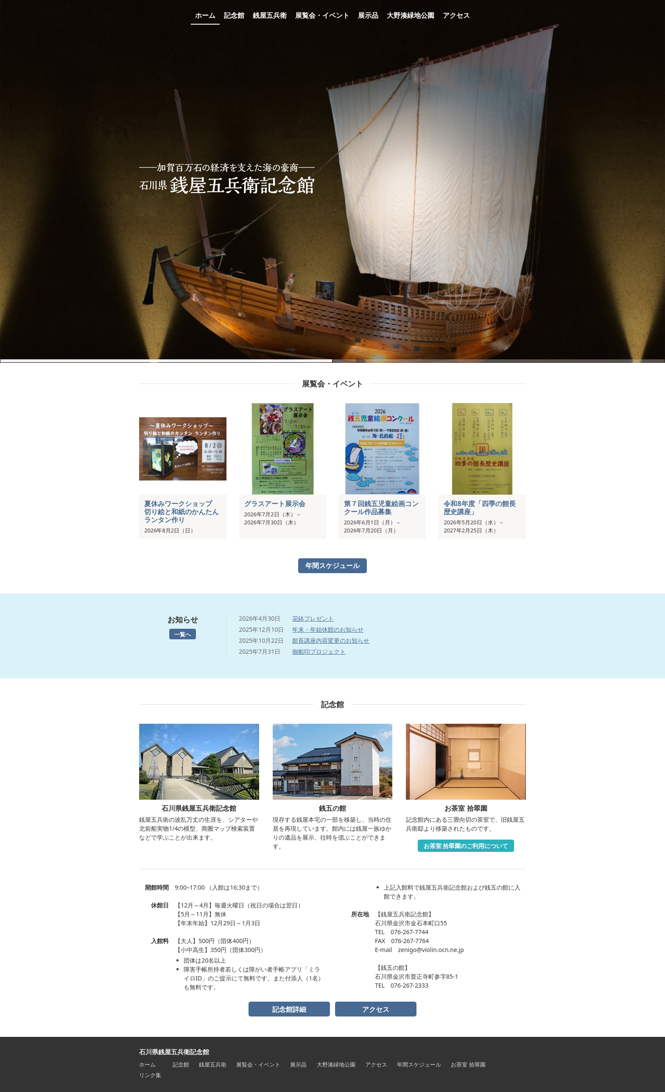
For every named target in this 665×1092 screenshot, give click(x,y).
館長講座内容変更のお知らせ (330, 640)
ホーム (147, 1064)
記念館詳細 (289, 1009)
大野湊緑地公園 (336, 1064)
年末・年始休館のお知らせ (327, 629)
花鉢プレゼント (313, 618)
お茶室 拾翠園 (468, 1064)
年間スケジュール (332, 565)
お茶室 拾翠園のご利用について (466, 846)
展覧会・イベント (258, 1064)
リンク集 (150, 1075)
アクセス (375, 1009)
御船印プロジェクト (319, 651)
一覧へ (182, 634)
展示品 (298, 1064)
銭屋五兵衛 (212, 1064)
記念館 (181, 1064)
